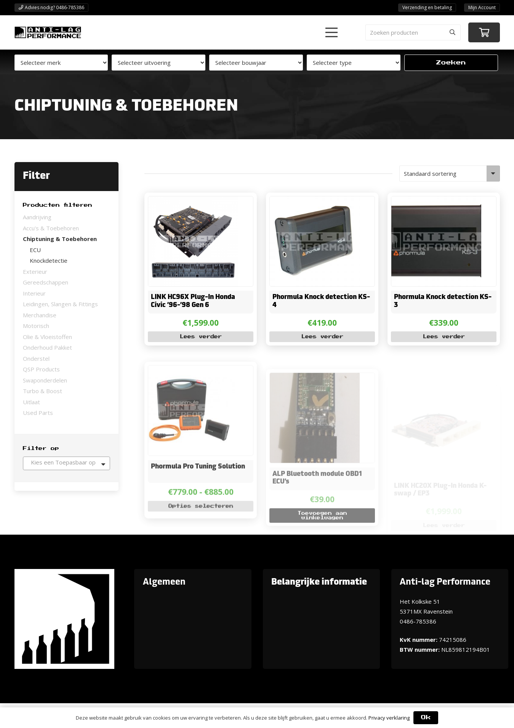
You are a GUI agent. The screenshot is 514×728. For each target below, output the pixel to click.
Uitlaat (31, 402)
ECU (35, 250)
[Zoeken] (453, 32)
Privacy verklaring (389, 717)
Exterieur (35, 271)
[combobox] (66, 463)
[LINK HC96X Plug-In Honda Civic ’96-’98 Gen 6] (193, 201)
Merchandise (39, 315)
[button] (331, 32)
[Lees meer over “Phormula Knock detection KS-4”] (322, 337)
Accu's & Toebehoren (51, 228)
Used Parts (38, 412)
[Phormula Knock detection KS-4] (314, 201)
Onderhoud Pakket (47, 347)
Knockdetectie (48, 260)
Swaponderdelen (45, 380)
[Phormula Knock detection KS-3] (436, 201)
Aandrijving (37, 217)
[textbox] (66, 462)
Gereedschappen (45, 282)
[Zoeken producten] (413, 32)
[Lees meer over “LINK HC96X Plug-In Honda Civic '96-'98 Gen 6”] (200, 337)
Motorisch (36, 325)
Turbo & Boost (42, 391)
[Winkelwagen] (484, 32)
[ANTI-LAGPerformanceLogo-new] (47, 32)
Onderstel (36, 358)
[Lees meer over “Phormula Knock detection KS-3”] (443, 337)
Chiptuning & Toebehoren (60, 239)
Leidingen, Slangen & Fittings (60, 304)
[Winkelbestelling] (449, 174)
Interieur (34, 293)
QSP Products (41, 369)
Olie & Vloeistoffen (47, 337)
